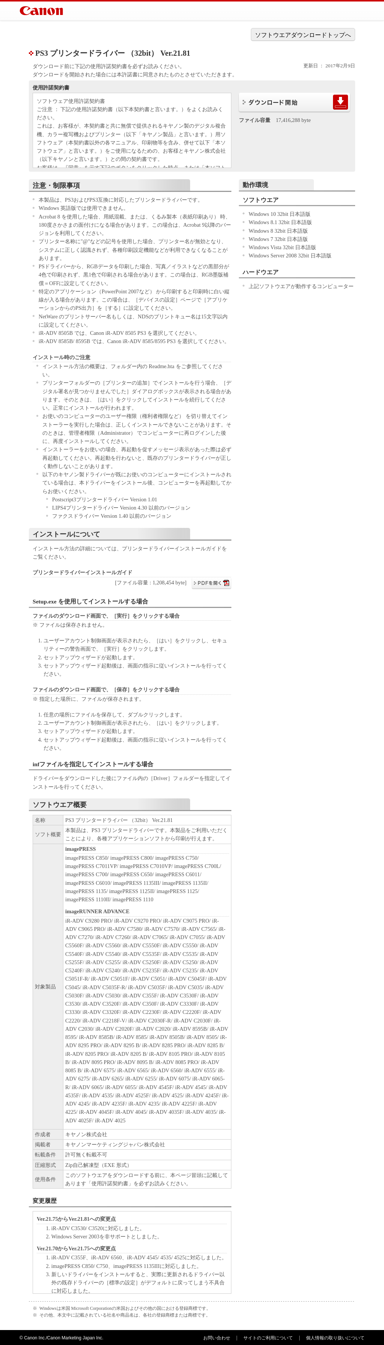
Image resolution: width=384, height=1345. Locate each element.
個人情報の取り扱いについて (335, 1338)
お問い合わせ (216, 1338)
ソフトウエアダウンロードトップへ (303, 35)
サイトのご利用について (268, 1338)
